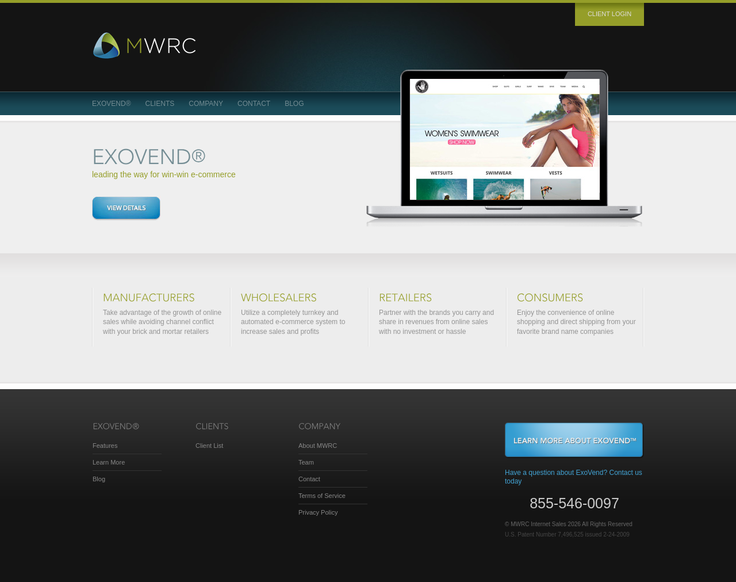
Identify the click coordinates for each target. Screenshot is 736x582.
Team (306, 462)
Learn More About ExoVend (574, 440)
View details (126, 208)
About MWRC (317, 445)
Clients (160, 104)
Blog (294, 104)
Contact (253, 104)
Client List (209, 445)
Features (105, 445)
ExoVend (111, 104)
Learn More (109, 462)
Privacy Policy (318, 512)
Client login (609, 13)
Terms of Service (322, 495)
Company (206, 104)
